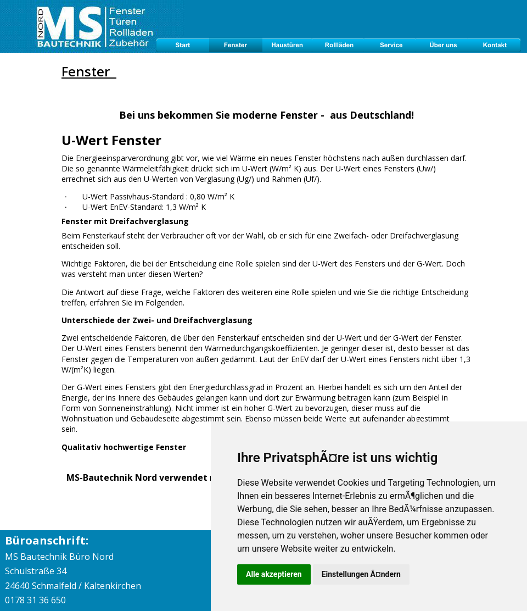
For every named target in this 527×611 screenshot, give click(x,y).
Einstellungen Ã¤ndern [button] (361, 574)
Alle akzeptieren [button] (274, 574)
